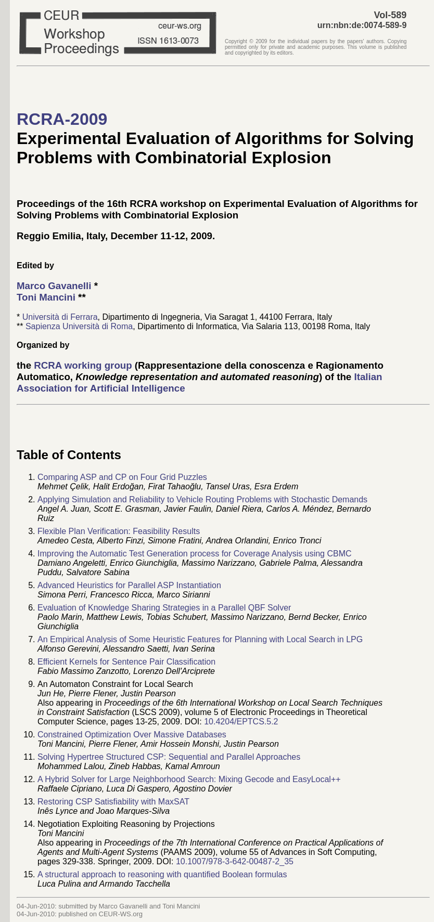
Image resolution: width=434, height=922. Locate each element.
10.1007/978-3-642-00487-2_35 (234, 861)
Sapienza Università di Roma (79, 326)
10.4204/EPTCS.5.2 (241, 721)
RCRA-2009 (62, 119)
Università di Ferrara (60, 317)
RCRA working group (83, 365)
